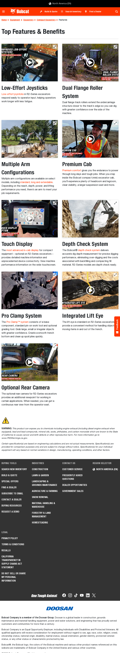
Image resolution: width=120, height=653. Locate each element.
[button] (55, 47)
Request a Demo (10, 511)
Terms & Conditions (13, 544)
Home (4, 20)
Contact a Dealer (11, 499)
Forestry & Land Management (41, 514)
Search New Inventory (14, 469)
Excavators (28, 20)
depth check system (89, 250)
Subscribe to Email (12, 493)
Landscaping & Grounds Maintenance (44, 483)
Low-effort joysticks (13, 94)
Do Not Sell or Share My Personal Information (14, 577)
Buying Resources (12, 505)
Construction (40, 469)
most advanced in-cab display (22, 250)
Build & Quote (51, 11)
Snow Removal (40, 497)
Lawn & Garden (40, 475)
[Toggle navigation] (4, 11)
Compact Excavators (46, 20)
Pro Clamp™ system (17, 322)
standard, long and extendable (36, 182)
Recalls (6, 550)
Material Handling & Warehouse (43, 505)
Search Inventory (73, 11)
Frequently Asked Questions (72, 477)
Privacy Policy (10, 538)
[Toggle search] (115, 11)
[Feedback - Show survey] (117, 326)
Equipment (15, 20)
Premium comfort (71, 170)
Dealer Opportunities (74, 485)
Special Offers (10, 481)
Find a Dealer (95, 11)
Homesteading (40, 522)
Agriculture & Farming (45, 491)
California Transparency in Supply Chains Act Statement (12, 562)
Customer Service (72, 469)
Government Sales (72, 491)
